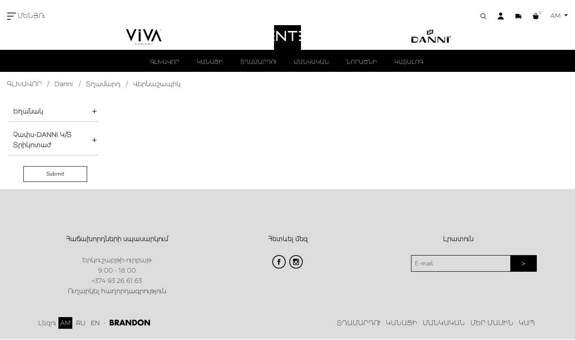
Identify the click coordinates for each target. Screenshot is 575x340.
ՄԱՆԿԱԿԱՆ (311, 61)
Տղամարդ (103, 84)
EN (95, 323)
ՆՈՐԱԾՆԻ (361, 61)
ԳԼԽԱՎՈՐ (164, 61)
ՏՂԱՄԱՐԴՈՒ (258, 61)
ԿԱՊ (527, 323)
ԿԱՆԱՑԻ (210, 61)
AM (556, 16)
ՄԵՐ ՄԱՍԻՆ (491, 323)
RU (80, 323)
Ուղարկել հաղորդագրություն (117, 291)
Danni (63, 84)
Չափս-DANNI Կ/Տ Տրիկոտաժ (42, 140)
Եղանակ (28, 111)
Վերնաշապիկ (157, 84)
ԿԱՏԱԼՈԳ (408, 61)
